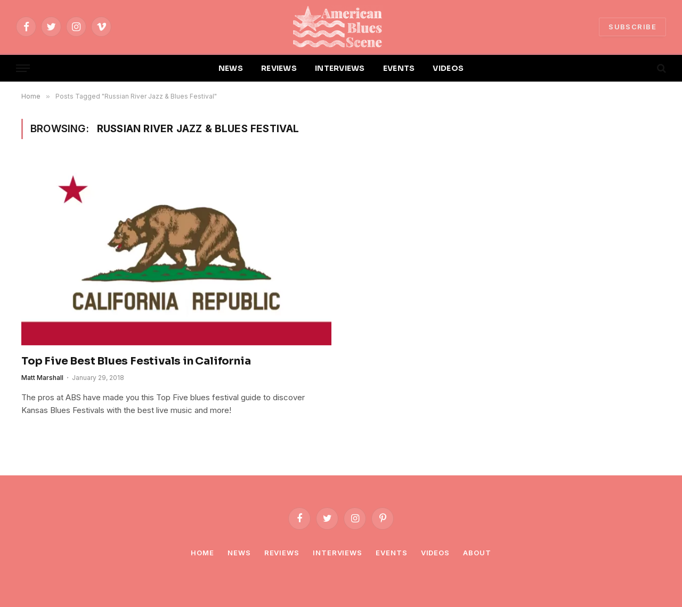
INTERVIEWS (340, 68)
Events (391, 552)
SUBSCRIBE (632, 26)
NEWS (230, 68)
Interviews (337, 552)
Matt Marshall (42, 378)
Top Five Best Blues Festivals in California (135, 361)
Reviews (281, 552)
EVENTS (399, 68)
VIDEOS (448, 68)
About (477, 552)
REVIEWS (279, 68)
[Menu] (23, 68)
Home (202, 552)
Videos (435, 552)
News (239, 552)
